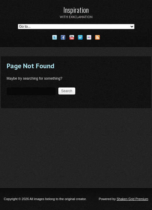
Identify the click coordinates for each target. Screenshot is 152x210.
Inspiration (76, 9)
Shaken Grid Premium (132, 199)
